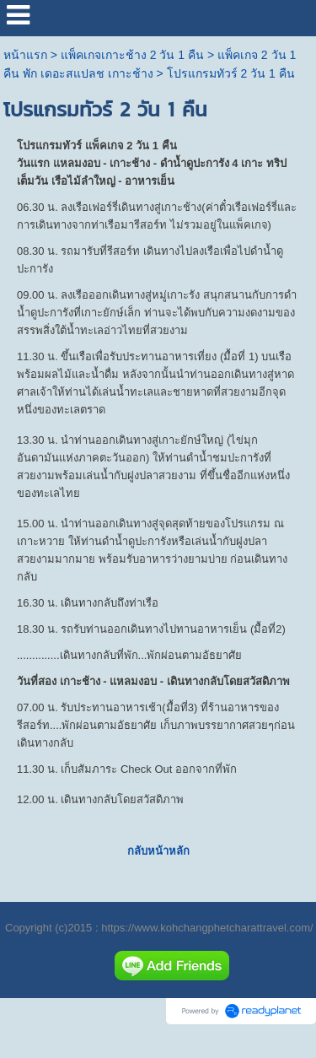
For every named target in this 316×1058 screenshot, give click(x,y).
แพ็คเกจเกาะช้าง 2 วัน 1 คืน (132, 55)
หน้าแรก (25, 55)
